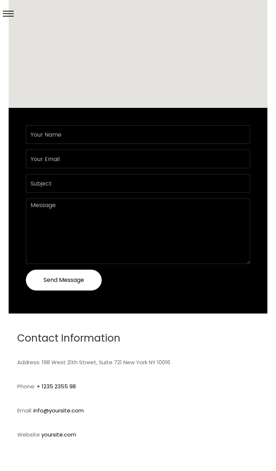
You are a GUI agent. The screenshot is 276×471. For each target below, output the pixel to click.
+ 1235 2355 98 (56, 386)
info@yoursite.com (58, 410)
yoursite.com (58, 434)
